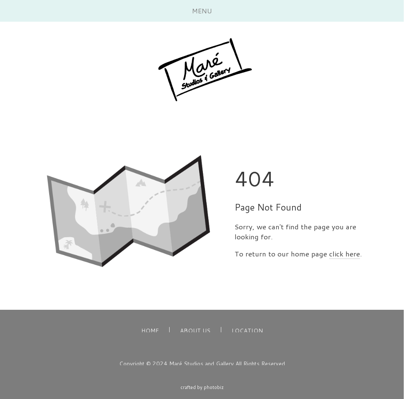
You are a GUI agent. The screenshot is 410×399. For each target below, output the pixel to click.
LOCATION (247, 331)
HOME (150, 331)
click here (344, 253)
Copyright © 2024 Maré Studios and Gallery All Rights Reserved (202, 364)
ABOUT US (195, 331)
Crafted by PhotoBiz (202, 387)
